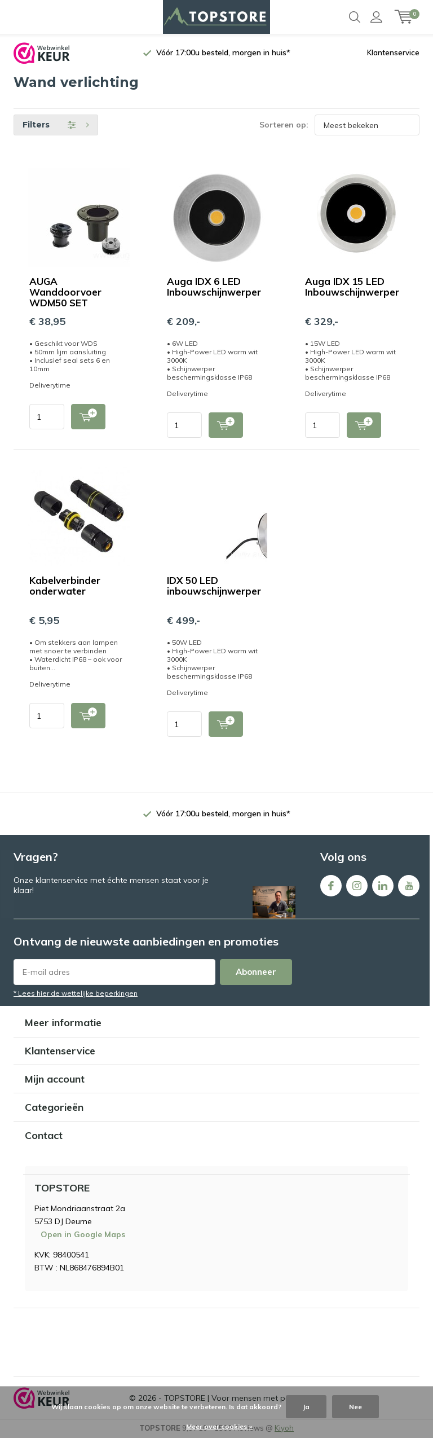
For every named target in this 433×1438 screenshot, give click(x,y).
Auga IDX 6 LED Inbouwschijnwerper (214, 287)
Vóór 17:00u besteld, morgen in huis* (223, 53)
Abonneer (256, 972)
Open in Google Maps (83, 1234)
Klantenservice (393, 53)
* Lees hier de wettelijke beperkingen (76, 994)
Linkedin (383, 883)
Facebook (331, 883)
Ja (306, 1406)
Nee (355, 1406)
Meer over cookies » (219, 1426)
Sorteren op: (283, 125)
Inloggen (376, 17)
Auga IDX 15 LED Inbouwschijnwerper (352, 287)
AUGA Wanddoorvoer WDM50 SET (65, 292)
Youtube (408, 883)
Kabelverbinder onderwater (64, 586)
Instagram (357, 883)
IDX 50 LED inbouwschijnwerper (214, 586)
